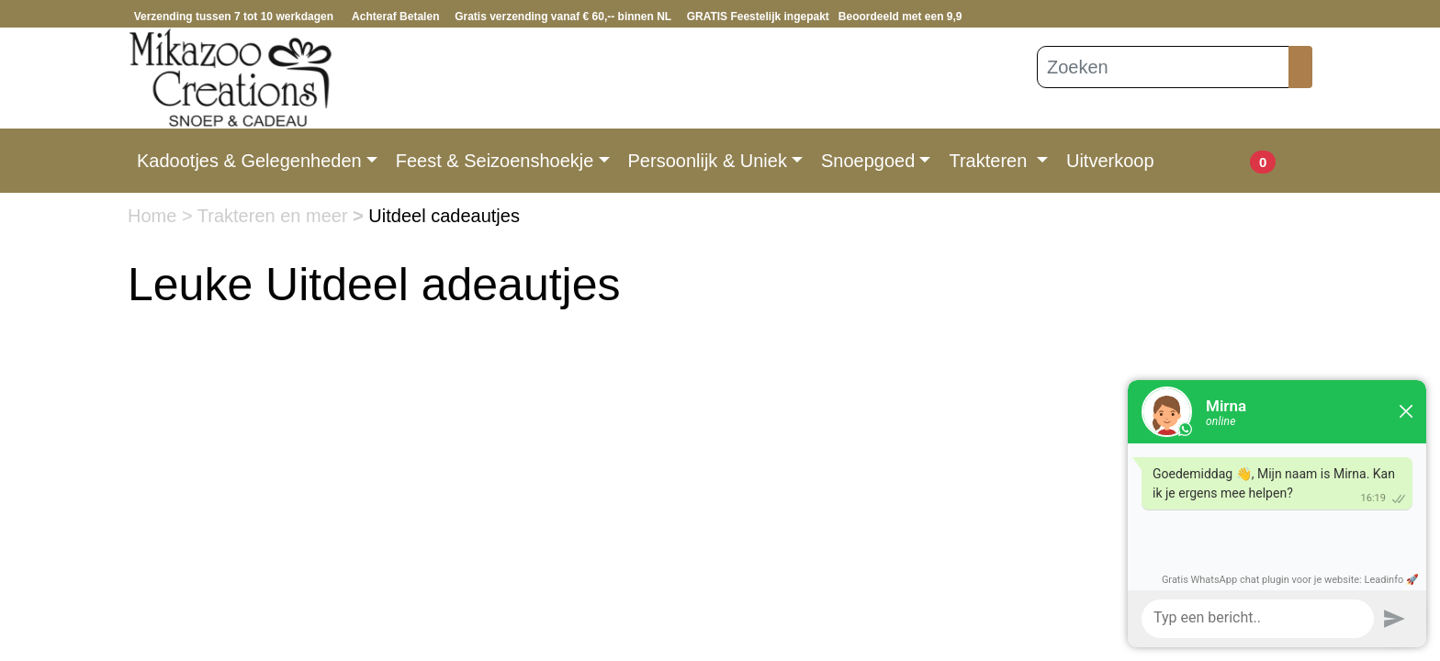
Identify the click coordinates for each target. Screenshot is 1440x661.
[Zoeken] (1163, 67)
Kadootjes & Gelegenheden (249, 161)
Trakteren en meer (275, 216)
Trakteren (990, 161)
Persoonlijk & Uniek (707, 161)
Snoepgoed (868, 161)
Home (155, 216)
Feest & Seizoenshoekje (495, 161)
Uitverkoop (1110, 161)
